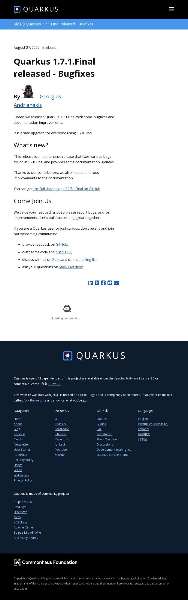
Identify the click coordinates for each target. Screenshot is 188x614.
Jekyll (55, 395)
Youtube (61, 449)
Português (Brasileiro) (153, 424)
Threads (61, 434)
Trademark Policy (131, 578)
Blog (17, 24)
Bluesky (60, 424)
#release (49, 47)
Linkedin (61, 444)
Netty (17, 517)
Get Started (104, 434)
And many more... (26, 538)
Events (18, 439)
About (18, 424)
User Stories (22, 449)
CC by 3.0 (54, 384)
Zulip (56, 259)
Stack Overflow (71, 267)
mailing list (88, 259)
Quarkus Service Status (112, 455)
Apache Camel (24, 527)
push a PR (63, 252)
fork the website (35, 400)
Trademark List (157, 578)
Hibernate (20, 512)
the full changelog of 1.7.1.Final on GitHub (66, 188)
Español (143, 429)
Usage (18, 465)
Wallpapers (21, 475)
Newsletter (21, 444)
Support (102, 419)
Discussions (105, 444)
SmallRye (20, 507)
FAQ (100, 429)
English (143, 419)
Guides (101, 424)
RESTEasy (20, 522)
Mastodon (62, 429)
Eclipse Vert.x (23, 502)
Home (18, 419)
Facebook (62, 439)
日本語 (142, 439)
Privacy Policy (23, 480)
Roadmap (20, 455)
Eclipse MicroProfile (27, 532)
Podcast (19, 434)
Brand (18, 470)
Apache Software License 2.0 (134, 378)
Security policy (23, 460)
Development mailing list (114, 449)
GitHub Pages (87, 395)
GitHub (61, 244)
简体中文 (144, 434)
